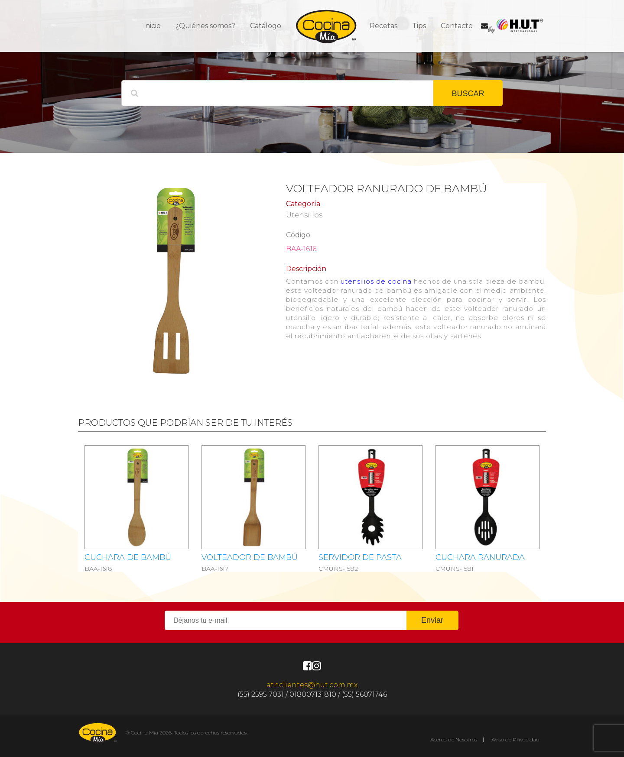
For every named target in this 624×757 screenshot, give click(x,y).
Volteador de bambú (250, 557)
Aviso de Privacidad (515, 739)
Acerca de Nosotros (453, 739)
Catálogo (265, 26)
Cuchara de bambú (127, 557)
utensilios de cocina (376, 281)
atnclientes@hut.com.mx (312, 685)
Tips (419, 26)
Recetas (383, 26)
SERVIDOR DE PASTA (360, 557)
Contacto (457, 26)
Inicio (152, 26)
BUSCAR (468, 93)
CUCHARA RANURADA (480, 557)
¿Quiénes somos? (205, 26)
